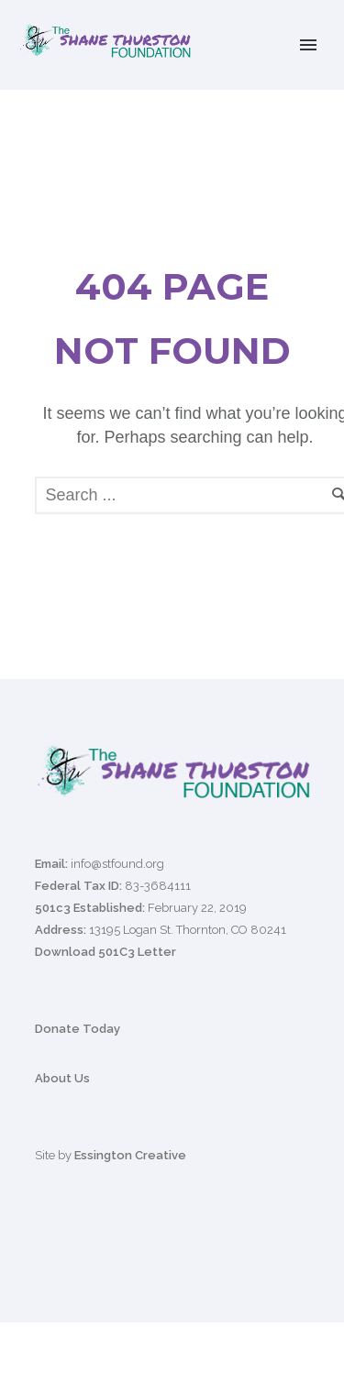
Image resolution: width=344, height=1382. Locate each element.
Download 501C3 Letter (105, 952)
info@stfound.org (117, 864)
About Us (62, 1078)
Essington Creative (130, 1155)
